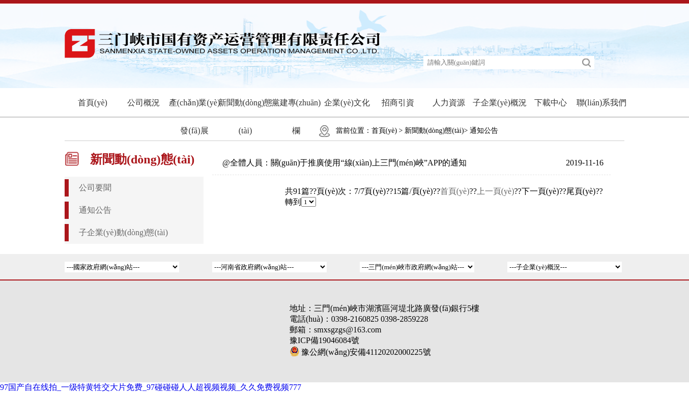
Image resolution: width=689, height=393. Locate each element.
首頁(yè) (92, 102)
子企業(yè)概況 (500, 102)
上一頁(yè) (495, 191)
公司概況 (143, 102)
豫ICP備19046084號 (324, 340)
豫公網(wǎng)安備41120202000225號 (360, 352)
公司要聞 (95, 187)
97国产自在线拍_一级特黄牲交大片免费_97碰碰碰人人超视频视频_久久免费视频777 (150, 387)
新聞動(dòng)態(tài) (245, 116)
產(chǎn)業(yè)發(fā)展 (194, 116)
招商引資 (398, 102)
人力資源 (449, 102)
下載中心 (550, 102)
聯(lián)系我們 (602, 102)
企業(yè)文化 (347, 102)
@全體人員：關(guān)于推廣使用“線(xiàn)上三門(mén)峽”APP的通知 (344, 162)
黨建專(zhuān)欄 (296, 116)
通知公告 (484, 130)
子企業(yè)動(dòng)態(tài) (123, 232)
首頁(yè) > (387, 130)
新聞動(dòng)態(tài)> (436, 130)
